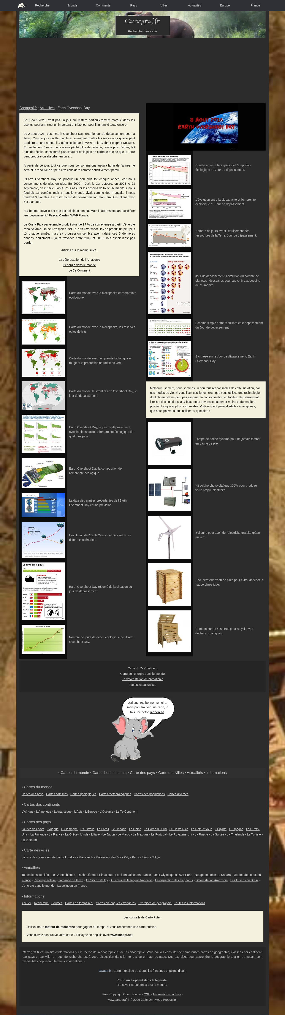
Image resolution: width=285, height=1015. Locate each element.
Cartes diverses (178, 794)
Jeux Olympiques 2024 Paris (173, 875)
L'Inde (84, 834)
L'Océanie (106, 811)
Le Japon (108, 834)
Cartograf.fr (28, 108)
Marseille (102, 857)
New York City (120, 857)
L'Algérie (53, 829)
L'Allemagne (69, 829)
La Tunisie (254, 834)
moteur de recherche (60, 927)
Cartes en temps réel (79, 903)
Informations (216, 772)
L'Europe (91, 811)
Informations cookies (167, 994)
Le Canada (119, 829)
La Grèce (71, 834)
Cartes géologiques (83, 794)
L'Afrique (27, 811)
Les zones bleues (63, 875)
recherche (157, 712)
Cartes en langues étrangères (116, 903)
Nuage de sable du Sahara (213, 875)
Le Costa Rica (178, 829)
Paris (135, 857)
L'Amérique (43, 811)
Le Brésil (103, 829)
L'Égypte (220, 829)
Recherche (42, 5)
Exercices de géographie (155, 903)
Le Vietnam (29, 840)
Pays (133, 5)
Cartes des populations (149, 794)
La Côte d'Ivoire (201, 829)
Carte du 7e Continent (142, 668)
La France (55, 834)
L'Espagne (236, 829)
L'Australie (87, 829)
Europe (225, 5)
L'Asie (78, 811)
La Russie (201, 834)
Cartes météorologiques (115, 794)
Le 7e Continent (79, 270)
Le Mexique (140, 834)
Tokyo (156, 857)
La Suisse (217, 834)
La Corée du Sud (155, 829)
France (255, 5)
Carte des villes (171, 772)
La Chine (135, 829)
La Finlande (38, 834)
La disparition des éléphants (174, 880)
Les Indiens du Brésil (244, 880)
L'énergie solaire (45, 880)
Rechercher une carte (142, 31)
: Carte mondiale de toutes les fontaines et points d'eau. (142, 970)
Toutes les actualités (142, 684)
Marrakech (86, 857)
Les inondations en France (133, 875)
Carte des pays (142, 772)
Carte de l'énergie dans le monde (142, 673)
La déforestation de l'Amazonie (79, 259)
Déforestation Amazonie (212, 880)
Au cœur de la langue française (132, 880)
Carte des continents (109, 772)
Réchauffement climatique (95, 875)
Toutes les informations (189, 903)
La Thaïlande (235, 834)
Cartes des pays (32, 794)
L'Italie (95, 834)
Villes (164, 5)
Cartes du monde (75, 772)
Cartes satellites (57, 794)
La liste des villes (33, 857)
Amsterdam (55, 857)
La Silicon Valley (97, 880)
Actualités (194, 5)
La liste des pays (33, 829)
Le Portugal (159, 834)
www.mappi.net (121, 935)
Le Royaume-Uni (180, 834)
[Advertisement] (142, 70)
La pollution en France (72, 885)
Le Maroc (123, 834)
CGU (147, 994)
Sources (56, 903)
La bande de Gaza (71, 880)
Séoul (145, 857)
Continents (103, 5)
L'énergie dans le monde (79, 265)
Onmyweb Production (163, 999)
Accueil (26, 903)
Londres (70, 857)
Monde (72, 5)
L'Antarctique (62, 811)
